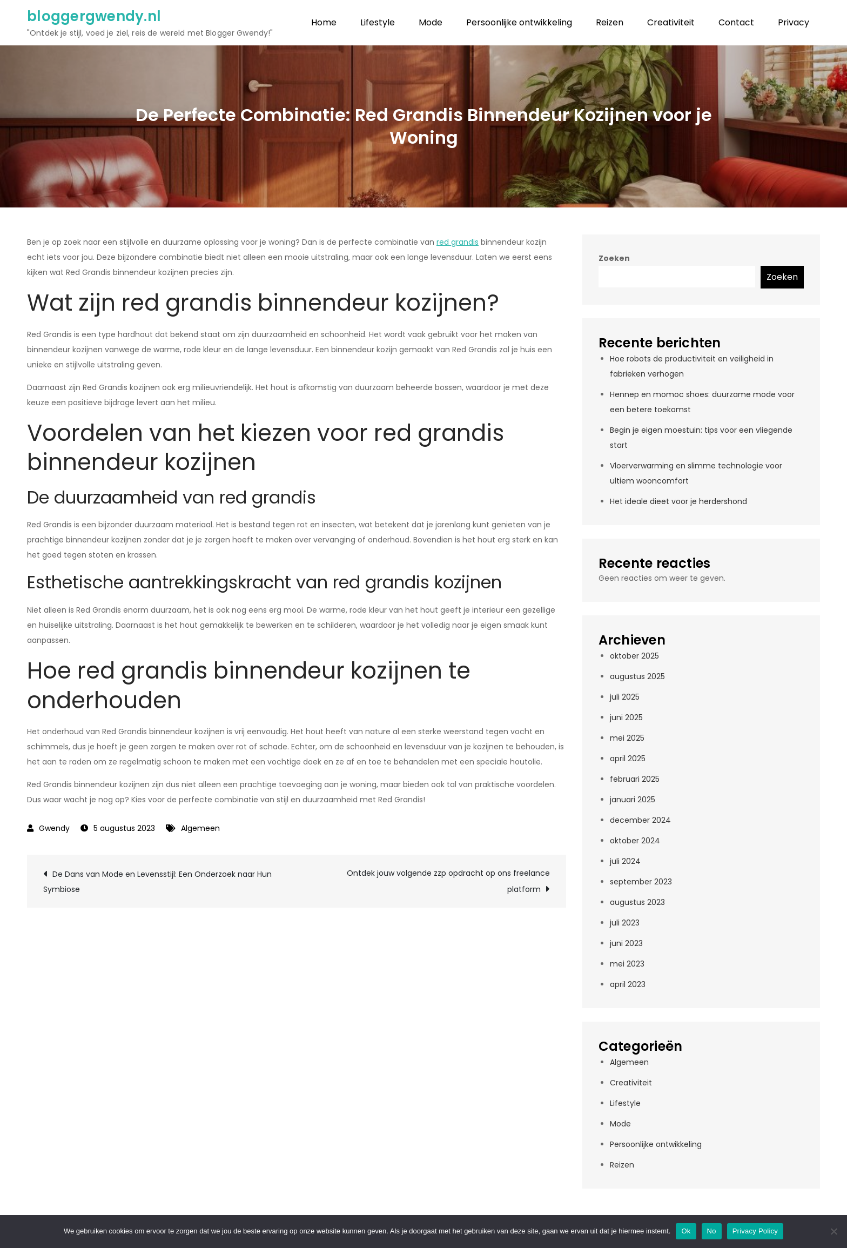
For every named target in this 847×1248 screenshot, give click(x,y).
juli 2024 (625, 861)
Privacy (793, 22)
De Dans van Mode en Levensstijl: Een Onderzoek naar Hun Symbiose (157, 882)
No (711, 1231)
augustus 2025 (637, 676)
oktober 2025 (634, 655)
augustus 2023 (637, 902)
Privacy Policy (755, 1231)
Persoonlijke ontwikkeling (519, 22)
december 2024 (640, 820)
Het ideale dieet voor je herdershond (678, 501)
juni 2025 (626, 717)
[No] (833, 1231)
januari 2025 (632, 799)
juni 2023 (626, 943)
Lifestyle (377, 22)
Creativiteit (671, 22)
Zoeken (614, 258)
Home (324, 22)
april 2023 (628, 984)
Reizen (609, 22)
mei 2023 (627, 963)
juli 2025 (625, 697)
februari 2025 (635, 779)
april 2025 (628, 758)
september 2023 (641, 881)
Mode (430, 22)
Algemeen (200, 828)
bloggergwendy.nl (94, 16)
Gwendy (54, 828)
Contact (736, 22)
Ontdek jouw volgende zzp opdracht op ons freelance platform (448, 881)
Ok (685, 1231)
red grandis (457, 242)
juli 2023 (625, 922)
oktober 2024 (635, 840)
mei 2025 (627, 738)
